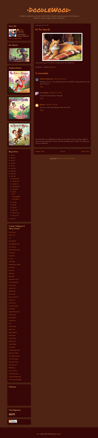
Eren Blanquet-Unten (14, 244)
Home (62, 151)
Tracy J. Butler (12, 344)
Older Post (85, 151)
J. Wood (21, 30)
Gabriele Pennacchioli (14, 312)
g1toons (42, 105)
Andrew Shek (12, 288)
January (14, 215)
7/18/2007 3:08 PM (51, 105)
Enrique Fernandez (13, 306)
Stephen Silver (12, 341)
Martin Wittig (12, 326)
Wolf (13, 194)
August (14, 189)
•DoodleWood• (49, 9)
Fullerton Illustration (14, 250)
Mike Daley (11, 276)
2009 (12, 171)
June (13, 202)
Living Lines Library (14, 374)
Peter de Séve (12, 335)
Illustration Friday (13, 362)
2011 (12, 166)
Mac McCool (12, 267)
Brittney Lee (12, 300)
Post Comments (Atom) (67, 159)
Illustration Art (13, 365)
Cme (10, 238)
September (15, 186)
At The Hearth (15, 199)
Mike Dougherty (13, 332)
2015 (12, 155)
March (14, 210)
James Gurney (12, 315)
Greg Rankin (12, 256)
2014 (12, 158)
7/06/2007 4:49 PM (55, 93)
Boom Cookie (12, 294)
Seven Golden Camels (14, 356)
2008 (12, 174)
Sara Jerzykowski (13, 282)
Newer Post (39, 151)
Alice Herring (12, 232)
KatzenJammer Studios (15, 264)
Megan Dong (12, 329)
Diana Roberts (12, 241)
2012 (12, 163)
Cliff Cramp (12, 235)
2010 (12, 168)
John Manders (12, 318)
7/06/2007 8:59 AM (59, 79)
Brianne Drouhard (13, 297)
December (15, 179)
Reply (41, 87)
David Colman (12, 303)
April (13, 207)
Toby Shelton (12, 347)
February (14, 213)
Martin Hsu (11, 270)
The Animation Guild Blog (15, 380)
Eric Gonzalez (12, 247)
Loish (10, 323)
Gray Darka (12, 253)
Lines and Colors (13, 371)
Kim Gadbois (44, 93)
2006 (12, 219)
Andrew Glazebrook (46, 79)
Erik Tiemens (12, 309)
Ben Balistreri (12, 291)
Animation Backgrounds (15, 377)
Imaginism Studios (13, 353)
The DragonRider (16, 196)
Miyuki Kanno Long (13, 279)
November (15, 181)
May (13, 205)
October (14, 184)
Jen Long (11, 259)
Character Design (13, 359)
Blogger (58, 434)
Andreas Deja (12, 285)
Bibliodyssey (12, 368)
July (13, 192)
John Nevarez (12, 321)
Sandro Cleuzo (12, 338)
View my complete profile (15, 38)
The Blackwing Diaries (14, 350)
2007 (12, 176)
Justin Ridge (12, 262)
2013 (12, 160)
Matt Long (11, 273)
